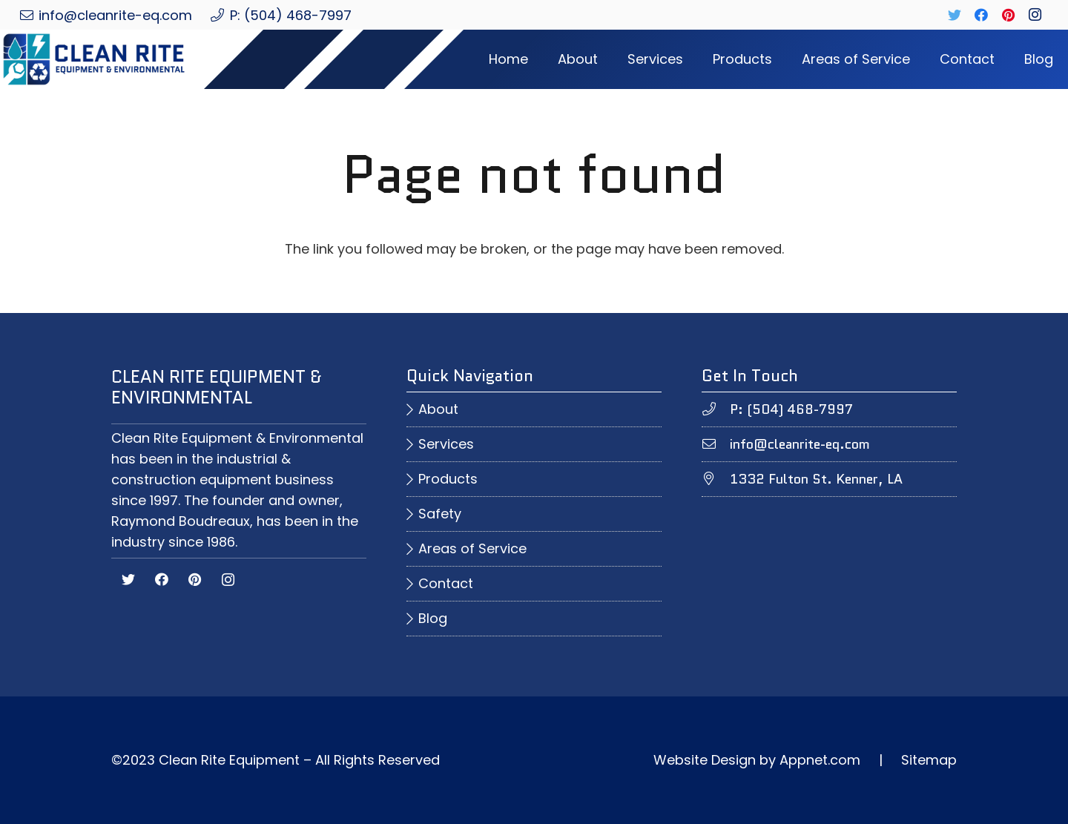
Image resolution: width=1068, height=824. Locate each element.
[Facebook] (981, 14)
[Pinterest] (1008, 14)
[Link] (106, 59)
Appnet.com (819, 760)
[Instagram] (1034, 14)
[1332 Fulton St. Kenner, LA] (716, 479)
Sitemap (929, 760)
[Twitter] (954, 14)
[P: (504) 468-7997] (716, 409)
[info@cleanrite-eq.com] (716, 444)
